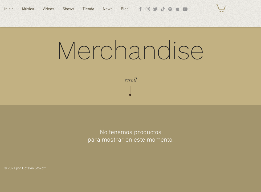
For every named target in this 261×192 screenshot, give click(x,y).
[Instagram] (148, 9)
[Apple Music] (178, 9)
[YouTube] (185, 9)
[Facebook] (140, 9)
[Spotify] (170, 9)
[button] (221, 8)
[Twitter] (155, 9)
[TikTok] (163, 9)
